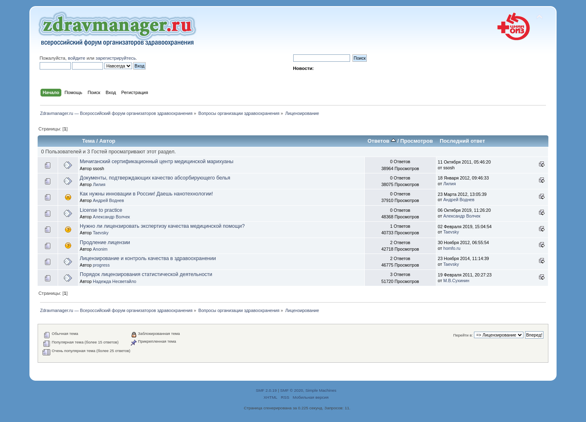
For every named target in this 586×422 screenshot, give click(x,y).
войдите (76, 58)
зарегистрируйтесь (116, 58)
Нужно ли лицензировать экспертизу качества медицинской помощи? (162, 226)
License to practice (101, 210)
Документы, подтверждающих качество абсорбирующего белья (155, 178)
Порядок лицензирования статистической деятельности (146, 274)
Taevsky (100, 232)
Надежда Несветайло (114, 281)
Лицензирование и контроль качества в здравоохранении (148, 258)
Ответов (382, 141)
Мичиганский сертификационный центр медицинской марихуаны (157, 161)
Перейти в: (463, 335)
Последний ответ (462, 141)
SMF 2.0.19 (266, 390)
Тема (88, 141)
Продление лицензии (105, 242)
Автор (107, 141)
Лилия (99, 184)
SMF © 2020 (291, 390)
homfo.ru (451, 248)
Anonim (100, 249)
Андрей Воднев (108, 200)
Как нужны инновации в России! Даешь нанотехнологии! (146, 194)
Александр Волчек (111, 216)
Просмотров (416, 141)
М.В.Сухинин (456, 280)
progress (101, 265)
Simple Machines (321, 390)
